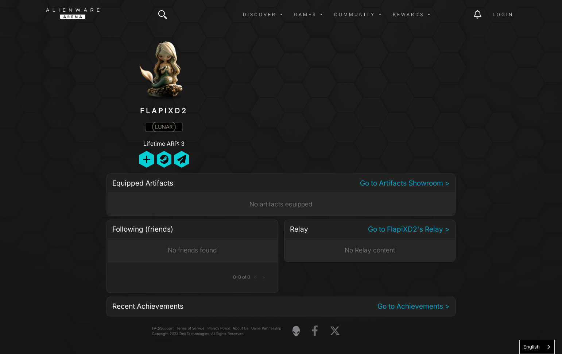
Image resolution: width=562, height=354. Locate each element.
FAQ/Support (163, 328)
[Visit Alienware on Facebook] (315, 331)
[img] (162, 14)
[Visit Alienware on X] (335, 331)
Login (503, 14)
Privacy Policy (219, 328)
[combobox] (537, 347)
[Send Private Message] (181, 159)
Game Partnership (266, 328)
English (531, 347)
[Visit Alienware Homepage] (296, 331)
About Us (240, 328)
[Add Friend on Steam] (164, 159)
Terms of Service (191, 328)
